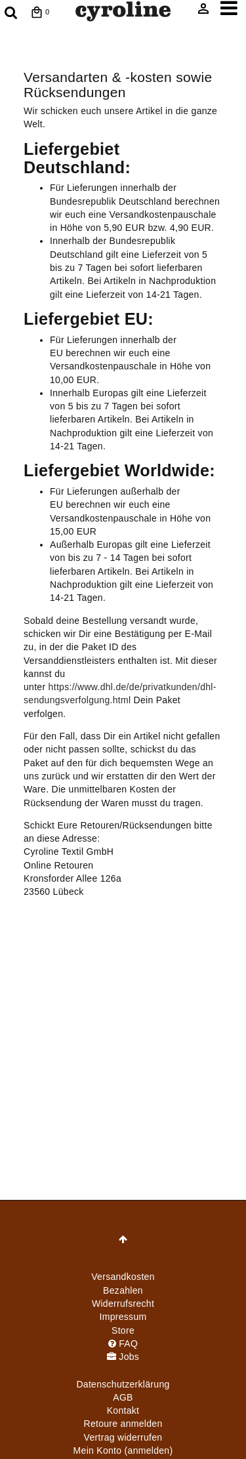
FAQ (123, 1343)
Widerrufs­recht (123, 1303)
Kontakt (123, 1410)
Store (123, 1330)
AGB (123, 1397)
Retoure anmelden (123, 1423)
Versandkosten (123, 1276)
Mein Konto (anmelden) (123, 1450)
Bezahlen (123, 1290)
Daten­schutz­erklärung (122, 1384)
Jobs (123, 1356)
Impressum (123, 1316)
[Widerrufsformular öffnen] (123, 1437)
